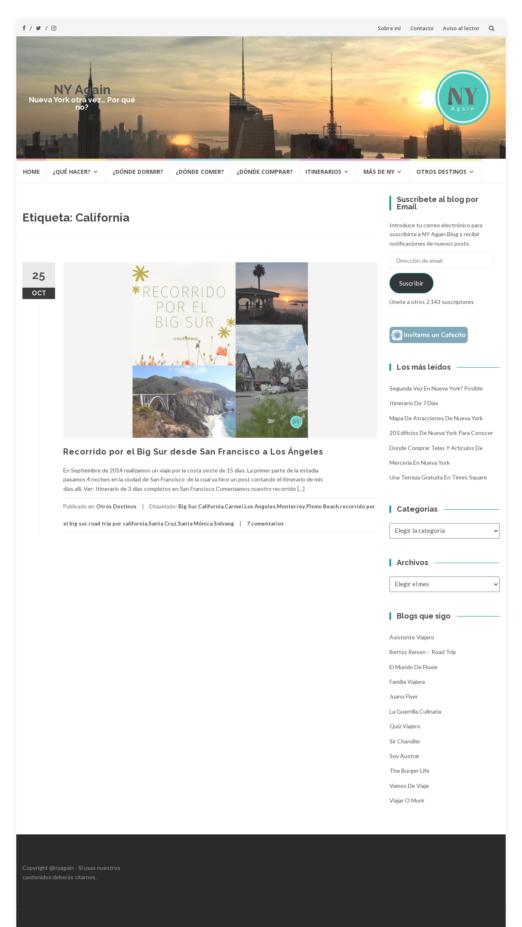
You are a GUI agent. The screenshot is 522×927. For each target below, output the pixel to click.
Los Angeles (260, 506)
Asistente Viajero (411, 637)
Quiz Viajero (404, 726)
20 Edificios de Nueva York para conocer (441, 432)
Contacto (422, 28)
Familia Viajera (407, 681)
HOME (31, 171)
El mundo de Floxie (413, 666)
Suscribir (411, 283)
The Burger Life (409, 770)
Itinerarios (323, 171)
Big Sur (187, 506)
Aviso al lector (461, 28)
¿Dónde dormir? (138, 171)
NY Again (82, 89)
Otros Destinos (116, 506)
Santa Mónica (195, 523)
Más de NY (378, 171)
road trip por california (117, 523)
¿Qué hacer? (72, 171)
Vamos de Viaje (409, 785)
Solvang (224, 523)
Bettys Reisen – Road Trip (422, 651)
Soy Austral (404, 755)
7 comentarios (265, 523)
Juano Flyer (403, 696)
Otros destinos (441, 171)
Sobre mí (389, 28)
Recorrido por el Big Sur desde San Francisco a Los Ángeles (193, 452)
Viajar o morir (407, 800)
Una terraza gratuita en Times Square (438, 477)
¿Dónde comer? (200, 171)
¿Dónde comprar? (265, 171)
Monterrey (291, 506)
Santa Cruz (162, 523)
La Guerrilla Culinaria (415, 711)
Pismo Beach (322, 506)
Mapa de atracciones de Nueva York (436, 418)
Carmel (234, 506)
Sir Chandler (404, 741)
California (210, 506)
